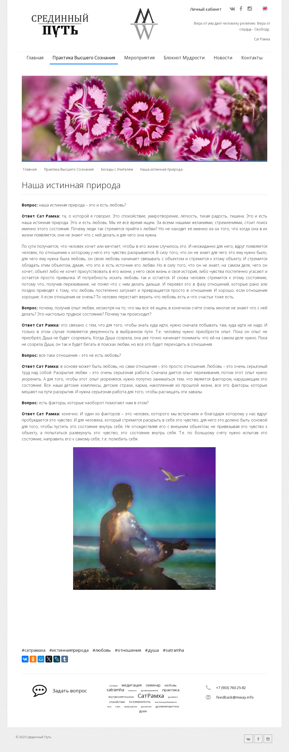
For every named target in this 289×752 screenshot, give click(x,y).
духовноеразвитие (149, 691)
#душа (152, 650)
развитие (146, 706)
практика (170, 690)
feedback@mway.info (235, 697)
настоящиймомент (166, 702)
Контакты (251, 58)
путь (109, 707)
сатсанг (132, 690)
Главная (35, 58)
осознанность (140, 701)
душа (143, 711)
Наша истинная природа (161, 169)
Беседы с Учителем (117, 169)
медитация (132, 685)
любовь (171, 685)
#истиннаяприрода (69, 650)
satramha (115, 690)
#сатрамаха (33, 650)
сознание (113, 686)
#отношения (128, 650)
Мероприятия (139, 58)
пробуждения (130, 707)
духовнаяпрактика (167, 706)
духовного (173, 697)
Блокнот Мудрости (184, 58)
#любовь (102, 650)
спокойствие (117, 702)
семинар (153, 685)
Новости (223, 58)
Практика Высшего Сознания (83, 58)
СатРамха (151, 695)
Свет (117, 706)
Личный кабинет (206, 9)
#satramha (173, 650)
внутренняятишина (121, 697)
